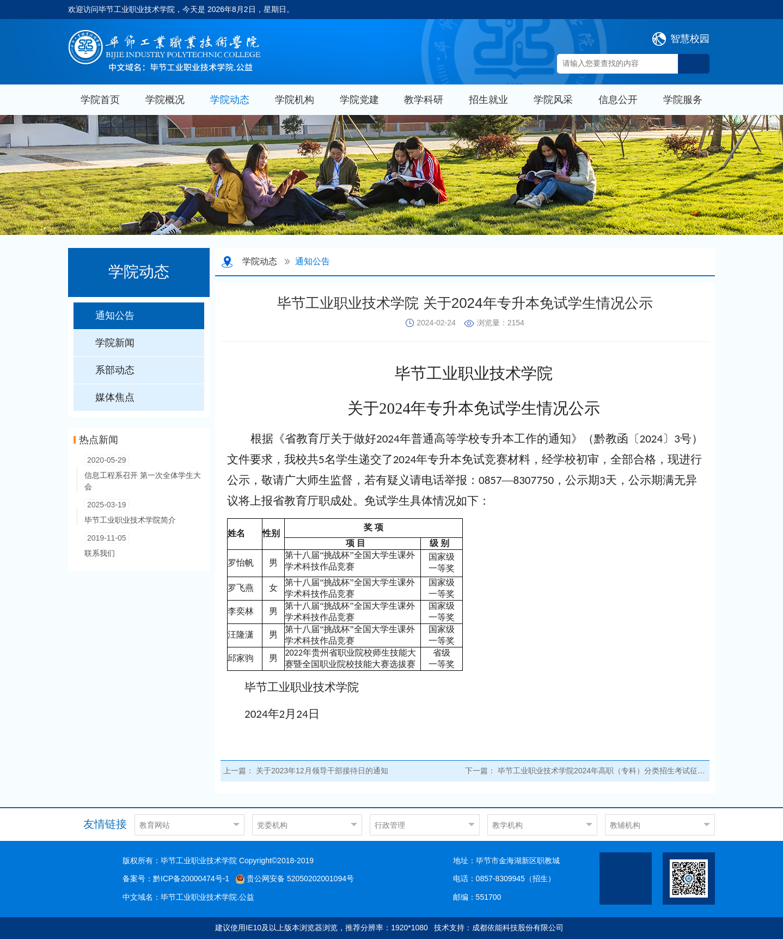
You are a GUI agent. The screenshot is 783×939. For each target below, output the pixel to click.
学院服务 (682, 99)
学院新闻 (114, 342)
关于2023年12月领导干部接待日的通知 (322, 770)
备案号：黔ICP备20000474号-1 (176, 878)
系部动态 (114, 370)
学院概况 (165, 99)
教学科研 (423, 99)
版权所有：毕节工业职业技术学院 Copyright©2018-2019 (218, 860)
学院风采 (553, 99)
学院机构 (294, 99)
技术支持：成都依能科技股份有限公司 (499, 927)
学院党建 (359, 99)
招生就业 (488, 99)
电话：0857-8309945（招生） (504, 878)
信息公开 (618, 99)
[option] (391, 175)
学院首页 (100, 99)
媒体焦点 (114, 397)
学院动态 (229, 99)
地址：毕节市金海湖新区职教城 (506, 860)
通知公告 (114, 315)
